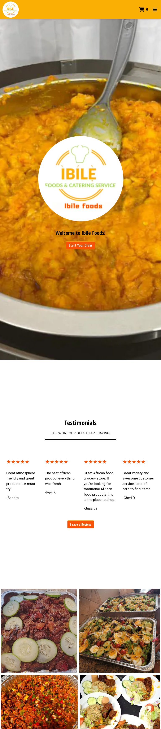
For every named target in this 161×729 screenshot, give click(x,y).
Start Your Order (80, 245)
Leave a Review (80, 524)
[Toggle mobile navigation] (154, 9)
